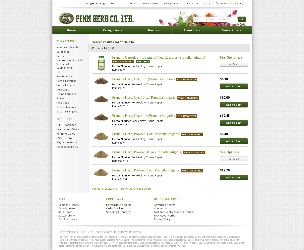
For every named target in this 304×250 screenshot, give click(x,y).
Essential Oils (64, 76)
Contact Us (160, 208)
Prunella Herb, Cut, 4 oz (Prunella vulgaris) (143, 116)
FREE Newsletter (66, 125)
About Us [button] (191, 30)
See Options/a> (232, 57)
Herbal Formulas (66, 81)
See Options (229, 152)
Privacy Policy (162, 219)
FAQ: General (64, 138)
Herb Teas (62, 102)
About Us (65, 199)
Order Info (114, 199)
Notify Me (233, 64)
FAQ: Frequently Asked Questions (174, 212)
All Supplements (66, 107)
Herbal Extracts (65, 85)
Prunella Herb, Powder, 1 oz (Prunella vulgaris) (146, 134)
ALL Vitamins (170, 3)
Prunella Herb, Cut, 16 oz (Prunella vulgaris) (144, 97)
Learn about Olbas (67, 129)
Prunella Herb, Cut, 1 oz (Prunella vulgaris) (143, 79)
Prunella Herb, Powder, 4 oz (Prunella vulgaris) (146, 170)
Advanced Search (67, 47)
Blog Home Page (96, 3)
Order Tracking (115, 208)
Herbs (60, 56)
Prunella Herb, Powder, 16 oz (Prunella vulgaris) (147, 152)
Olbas (60, 72)
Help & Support (165, 199)
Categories (63, 51)
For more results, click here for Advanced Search (121, 188)
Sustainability (66, 215)
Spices (60, 98)
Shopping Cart (231, 3)
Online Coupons (66, 94)
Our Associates (67, 219)
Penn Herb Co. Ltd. (96, 18)
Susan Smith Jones (67, 111)
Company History (68, 205)
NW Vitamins (150, 3)
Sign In (207, 3)
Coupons (132, 3)
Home (71, 30)
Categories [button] (112, 30)
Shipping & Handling (118, 212)
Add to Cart (234, 86)
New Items (62, 89)
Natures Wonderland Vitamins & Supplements (69, 64)
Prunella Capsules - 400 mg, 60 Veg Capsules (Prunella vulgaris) (158, 57)
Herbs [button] (154, 30)
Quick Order (191, 3)
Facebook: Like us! (67, 147)
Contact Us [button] (231, 30)
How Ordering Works (118, 205)
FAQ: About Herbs (67, 142)
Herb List (116, 3)
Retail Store (65, 212)
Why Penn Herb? (68, 208)
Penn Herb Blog (65, 133)
